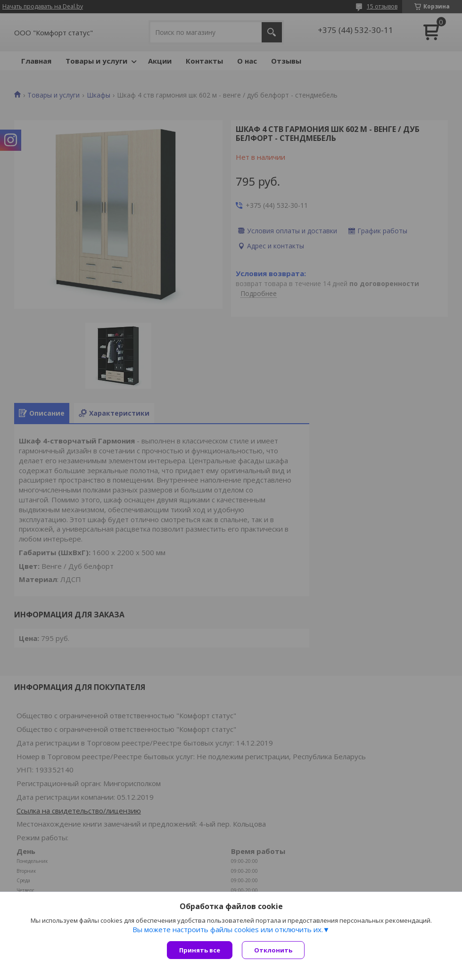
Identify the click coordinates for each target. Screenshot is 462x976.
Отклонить (273, 950)
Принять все (199, 950)
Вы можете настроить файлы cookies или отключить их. (227, 929)
